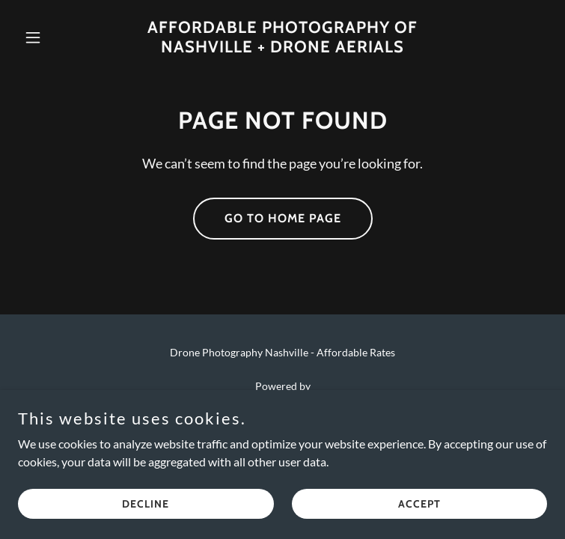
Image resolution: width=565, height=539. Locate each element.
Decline (145, 503)
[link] (282, 47)
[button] (57, 37)
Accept (419, 503)
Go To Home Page (283, 218)
